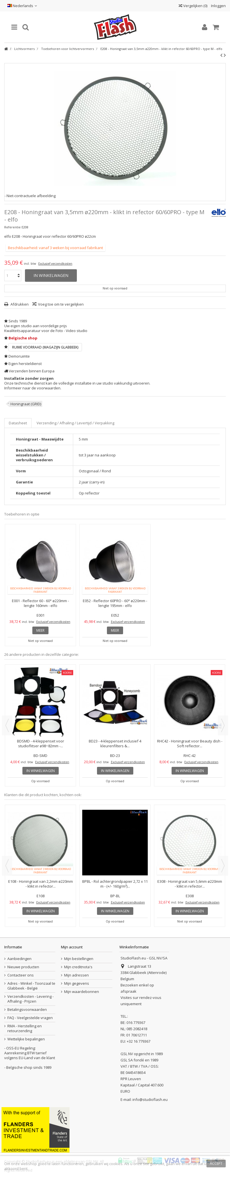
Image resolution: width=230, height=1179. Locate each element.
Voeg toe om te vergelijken (61, 304)
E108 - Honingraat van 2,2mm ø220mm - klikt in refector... (40, 884)
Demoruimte (19, 356)
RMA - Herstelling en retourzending (24, 1028)
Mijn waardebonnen (81, 991)
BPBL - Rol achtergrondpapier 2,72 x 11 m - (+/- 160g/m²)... (115, 884)
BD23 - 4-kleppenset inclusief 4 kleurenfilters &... (115, 743)
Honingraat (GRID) (25, 403)
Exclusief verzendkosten (55, 264)
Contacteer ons (20, 975)
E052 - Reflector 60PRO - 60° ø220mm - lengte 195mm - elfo (115, 603)
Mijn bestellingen (78, 958)
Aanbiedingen (19, 958)
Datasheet (18, 422)
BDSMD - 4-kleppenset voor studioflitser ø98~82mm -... (40, 743)
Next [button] (223, 725)
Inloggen (218, 5)
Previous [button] (7, 725)
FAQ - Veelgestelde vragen (30, 1017)
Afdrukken (19, 304)
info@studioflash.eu (150, 1099)
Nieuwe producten (23, 967)
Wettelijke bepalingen (26, 1039)
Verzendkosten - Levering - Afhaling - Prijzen (30, 999)
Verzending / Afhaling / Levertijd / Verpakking (75, 422)
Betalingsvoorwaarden (27, 1009)
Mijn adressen (76, 975)
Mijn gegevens (76, 983)
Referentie (12, 227)
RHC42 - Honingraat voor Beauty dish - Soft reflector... (189, 743)
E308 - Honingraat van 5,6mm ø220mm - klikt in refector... (189, 884)
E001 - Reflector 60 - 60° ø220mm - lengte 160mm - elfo (40, 603)
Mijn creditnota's (78, 967)
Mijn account (72, 947)
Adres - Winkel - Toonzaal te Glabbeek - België (31, 986)
